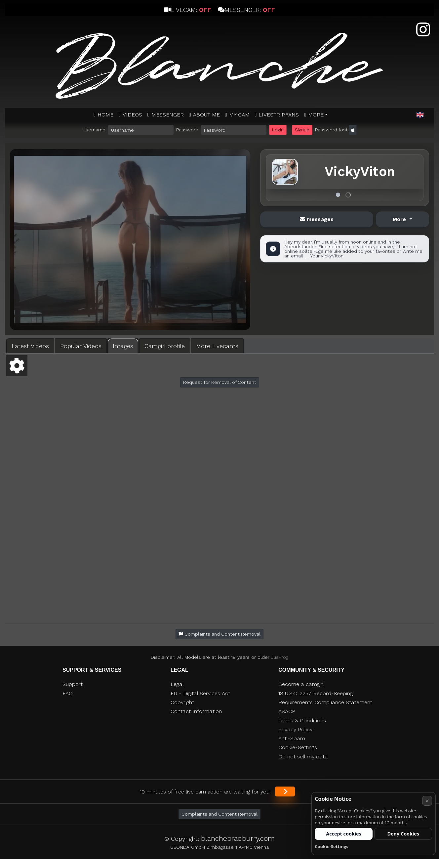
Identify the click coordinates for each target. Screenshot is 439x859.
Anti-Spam (291, 738)
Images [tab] (123, 345)
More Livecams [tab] (217, 345)
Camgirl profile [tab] (164, 345)
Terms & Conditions (302, 720)
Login (278, 129)
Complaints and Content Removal (219, 814)
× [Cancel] (427, 800)
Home (105, 115)
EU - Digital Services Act (200, 693)
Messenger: (246, 9)
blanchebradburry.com (238, 838)
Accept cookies (343, 834)
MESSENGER (167, 115)
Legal (177, 684)
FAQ (67, 693)
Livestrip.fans (279, 115)
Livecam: (187, 9)
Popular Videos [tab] (80, 345)
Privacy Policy (295, 729)
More (316, 115)
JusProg (279, 657)
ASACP (286, 711)
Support (72, 684)
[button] (420, 115)
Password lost (331, 129)
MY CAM (239, 115)
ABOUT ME (206, 115)
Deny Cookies (403, 834)
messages (317, 219)
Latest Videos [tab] (30, 345)
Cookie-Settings (297, 747)
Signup (302, 129)
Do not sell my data (303, 756)
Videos (132, 115)
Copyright (182, 702)
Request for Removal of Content (219, 382)
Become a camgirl (301, 684)
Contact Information (196, 711)
